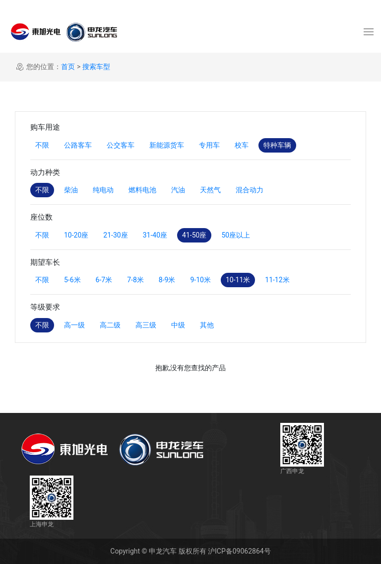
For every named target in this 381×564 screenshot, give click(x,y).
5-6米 (72, 280)
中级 (178, 325)
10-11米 (238, 280)
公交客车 (120, 145)
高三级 (145, 325)
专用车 (209, 145)
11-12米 (277, 280)
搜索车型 (96, 67)
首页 (68, 67)
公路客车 (78, 145)
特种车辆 (277, 145)
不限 (42, 145)
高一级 (74, 325)
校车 (242, 145)
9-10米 (200, 280)
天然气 (210, 190)
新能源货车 (166, 145)
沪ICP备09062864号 (239, 551)
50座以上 (235, 235)
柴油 (71, 190)
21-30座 (115, 235)
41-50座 (194, 235)
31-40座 (155, 235)
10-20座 (76, 235)
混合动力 (249, 190)
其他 (207, 325)
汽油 (178, 190)
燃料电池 (142, 190)
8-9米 (167, 280)
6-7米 (104, 280)
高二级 (110, 325)
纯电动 (103, 190)
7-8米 (135, 280)
